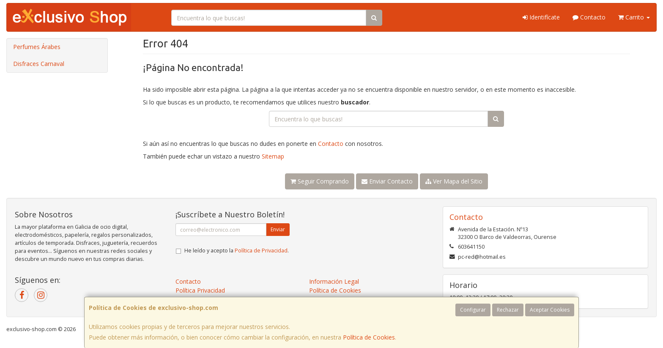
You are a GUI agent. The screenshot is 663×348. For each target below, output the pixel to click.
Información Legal (334, 281)
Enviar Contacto (387, 181)
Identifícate (541, 17)
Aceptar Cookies (550, 309)
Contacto (589, 17)
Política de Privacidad (261, 250)
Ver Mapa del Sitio (453, 181)
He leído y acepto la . (236, 250)
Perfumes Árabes (36, 47)
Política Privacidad (200, 290)
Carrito (634, 17)
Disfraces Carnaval (38, 64)
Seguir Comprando (319, 181)
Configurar (473, 309)
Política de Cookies (369, 337)
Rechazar (508, 309)
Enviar (278, 229)
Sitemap (273, 156)
